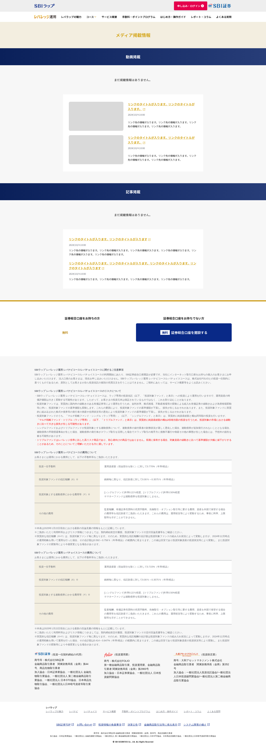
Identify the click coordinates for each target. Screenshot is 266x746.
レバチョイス (90, 711)
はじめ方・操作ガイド (173, 17)
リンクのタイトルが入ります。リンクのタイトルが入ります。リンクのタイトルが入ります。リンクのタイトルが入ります (132, 265)
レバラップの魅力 (71, 17)
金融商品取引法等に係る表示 (162, 724)
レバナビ (73, 711)
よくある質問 (223, 17)
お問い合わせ (86, 724)
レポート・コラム (201, 17)
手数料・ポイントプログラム (138, 17)
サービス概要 (109, 17)
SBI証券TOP (65, 724)
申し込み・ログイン (190, 6)
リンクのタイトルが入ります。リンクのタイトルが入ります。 (161, 106)
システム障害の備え (196, 724)
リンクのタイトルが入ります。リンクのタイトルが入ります (110, 239)
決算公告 (134, 724)
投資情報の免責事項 (111, 724)
